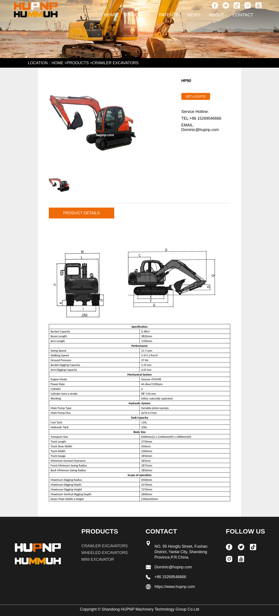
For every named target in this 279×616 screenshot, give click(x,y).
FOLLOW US (245, 531)
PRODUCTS (138, 14)
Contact (243, 14)
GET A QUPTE (196, 96)
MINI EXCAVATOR (97, 559)
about (216, 14)
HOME (110, 14)
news (193, 14)
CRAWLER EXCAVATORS (115, 63)
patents (168, 14)
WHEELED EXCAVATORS (104, 553)
